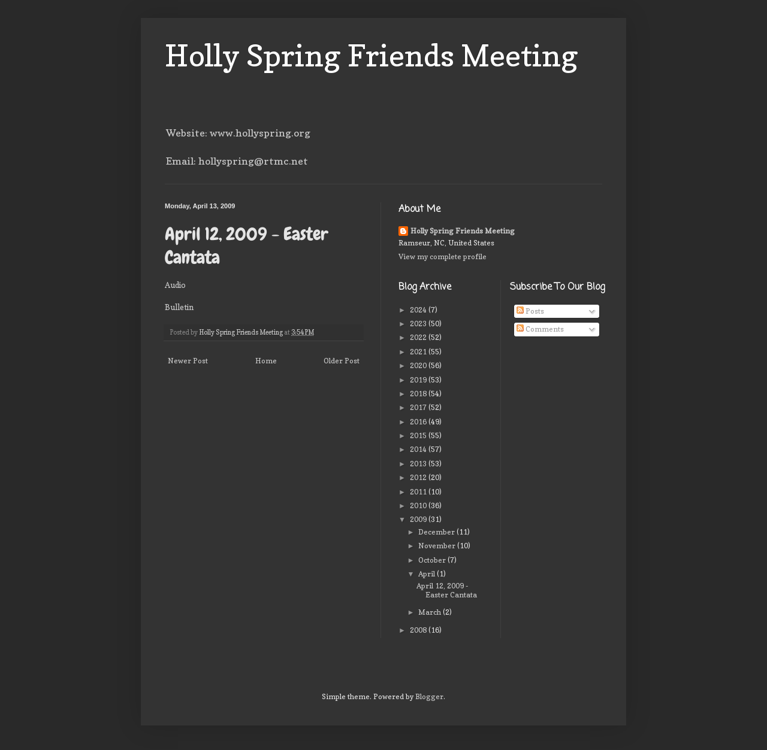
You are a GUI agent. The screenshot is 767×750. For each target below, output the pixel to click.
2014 (419, 449)
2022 (419, 337)
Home (266, 360)
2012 (419, 477)
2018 (419, 393)
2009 (419, 519)
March (430, 612)
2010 (419, 505)
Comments (540, 328)
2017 (419, 407)
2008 (419, 629)
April (427, 573)
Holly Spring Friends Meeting (371, 55)
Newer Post (188, 360)
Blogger (429, 696)
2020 (419, 365)
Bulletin (179, 307)
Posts (530, 310)
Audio (175, 285)
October (433, 559)
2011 (419, 491)
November (437, 545)
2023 (419, 323)
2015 (419, 435)
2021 (419, 351)
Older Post (342, 360)
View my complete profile (442, 256)
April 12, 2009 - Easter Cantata (446, 590)
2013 (419, 463)
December (437, 531)
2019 (419, 379)
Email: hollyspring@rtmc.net (237, 161)
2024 (419, 309)
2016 (419, 421)
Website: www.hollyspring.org (238, 133)
